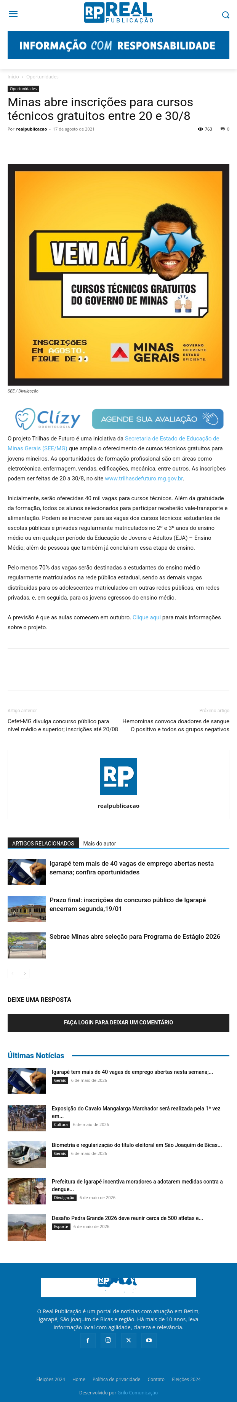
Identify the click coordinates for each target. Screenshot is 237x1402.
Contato (156, 1379)
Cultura (61, 1124)
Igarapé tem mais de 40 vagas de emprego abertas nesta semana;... (132, 1072)
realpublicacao (31, 129)
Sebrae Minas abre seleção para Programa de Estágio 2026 (135, 936)
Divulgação (64, 1197)
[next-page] (24, 973)
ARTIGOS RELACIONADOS (43, 844)
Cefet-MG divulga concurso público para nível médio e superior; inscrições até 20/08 (63, 725)
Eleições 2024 (50, 1379)
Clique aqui (147, 617)
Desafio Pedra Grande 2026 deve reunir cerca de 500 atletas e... (127, 1218)
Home (78, 1379)
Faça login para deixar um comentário (118, 1022)
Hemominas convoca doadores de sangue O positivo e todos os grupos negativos (175, 725)
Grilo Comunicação (138, 1392)
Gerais (60, 1080)
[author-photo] (118, 795)
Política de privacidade (116, 1379)
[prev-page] (12, 973)
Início (13, 76)
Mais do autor (99, 844)
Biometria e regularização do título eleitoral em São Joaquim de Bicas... (137, 1145)
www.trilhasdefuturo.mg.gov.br (144, 478)
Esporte (61, 1226)
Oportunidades (42, 76)
